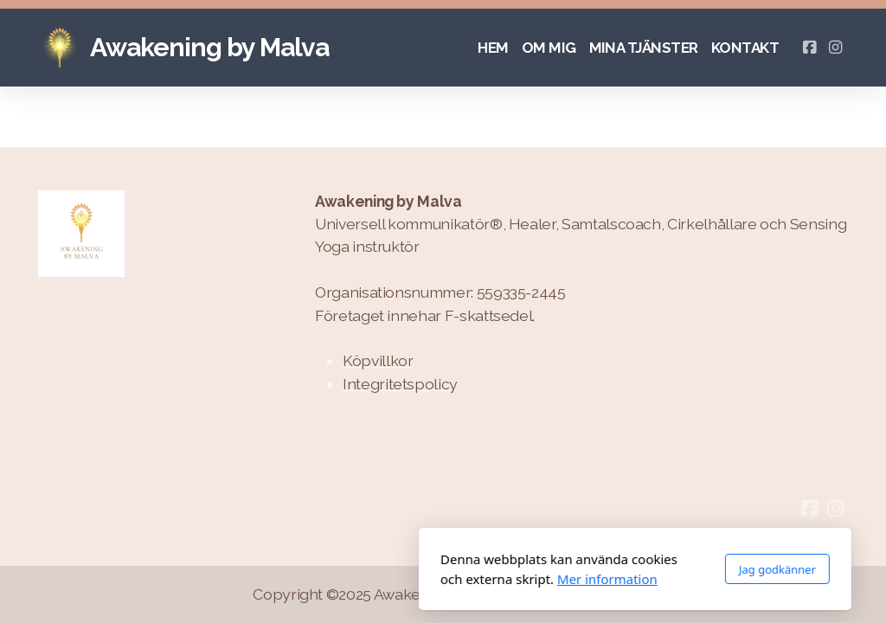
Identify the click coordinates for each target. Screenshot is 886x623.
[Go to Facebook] (809, 48)
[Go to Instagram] (835, 48)
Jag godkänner (585, 569)
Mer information (415, 579)
